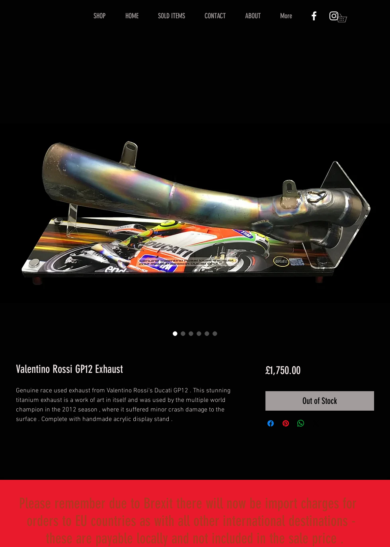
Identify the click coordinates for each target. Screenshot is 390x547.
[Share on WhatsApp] (301, 423)
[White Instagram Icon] (334, 16)
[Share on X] (316, 423)
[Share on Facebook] (270, 423)
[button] (345, 18)
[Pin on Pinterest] (286, 423)
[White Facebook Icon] (314, 16)
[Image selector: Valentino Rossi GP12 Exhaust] (175, 334)
